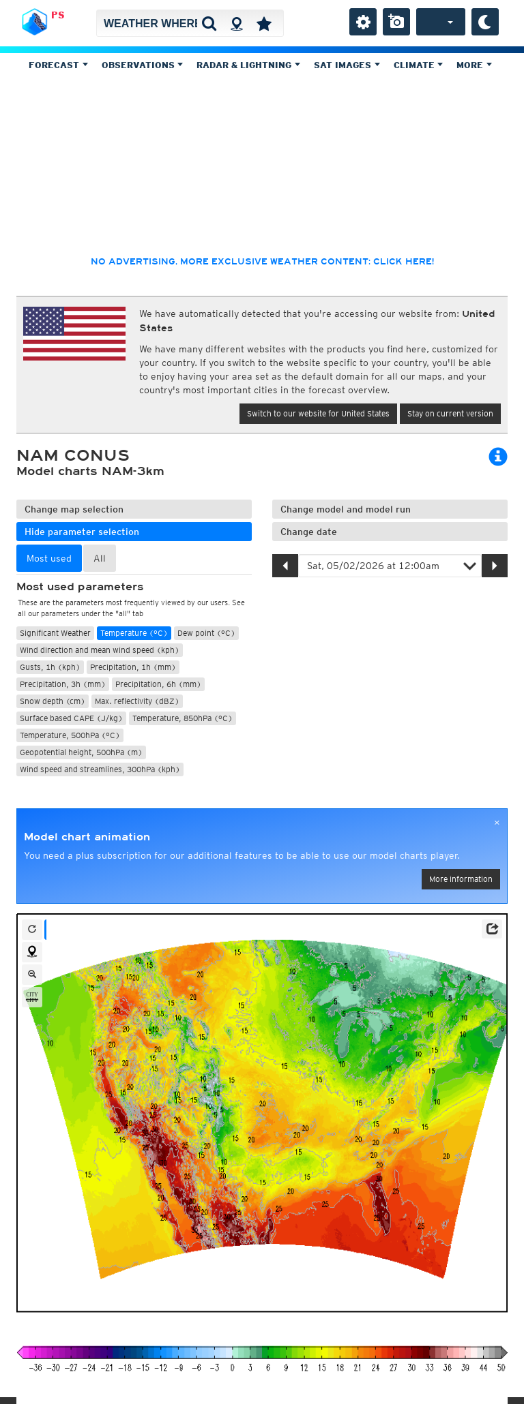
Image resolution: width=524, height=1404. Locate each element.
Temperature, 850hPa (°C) (182, 718)
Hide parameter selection (82, 531)
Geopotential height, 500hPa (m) (81, 752)
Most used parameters (79, 587)
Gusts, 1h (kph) (50, 667)
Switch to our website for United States (318, 413)
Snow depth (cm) (52, 701)
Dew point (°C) (206, 633)
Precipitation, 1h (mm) (133, 667)
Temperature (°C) (134, 633)
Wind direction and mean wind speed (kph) (99, 650)
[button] (492, 928)
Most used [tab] (49, 558)
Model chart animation (87, 837)
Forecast (58, 65)
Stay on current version (450, 413)
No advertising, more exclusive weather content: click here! (262, 261)
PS (58, 15)
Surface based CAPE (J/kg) (71, 718)
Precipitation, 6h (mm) (158, 684)
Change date (308, 531)
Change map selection (74, 509)
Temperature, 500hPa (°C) (70, 735)
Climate (418, 65)
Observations (143, 65)
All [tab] (99, 558)
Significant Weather (55, 633)
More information (461, 879)
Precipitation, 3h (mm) (63, 684)
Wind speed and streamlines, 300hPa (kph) (100, 769)
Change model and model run (345, 509)
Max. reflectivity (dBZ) (137, 701)
